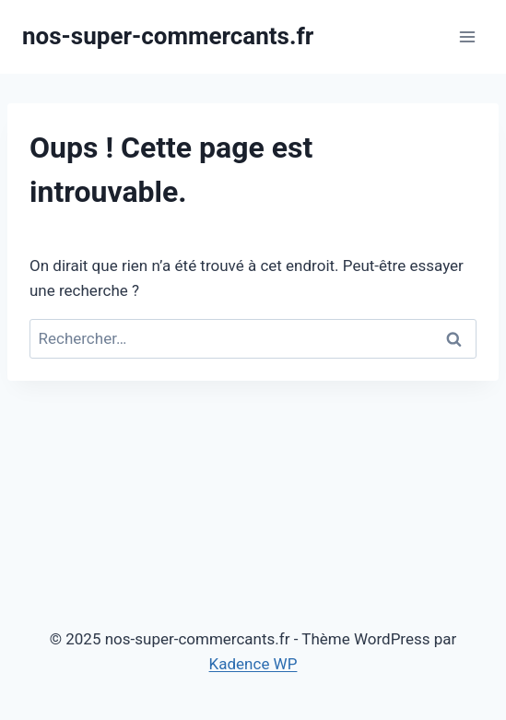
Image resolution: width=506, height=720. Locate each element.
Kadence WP (253, 664)
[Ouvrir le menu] (467, 36)
